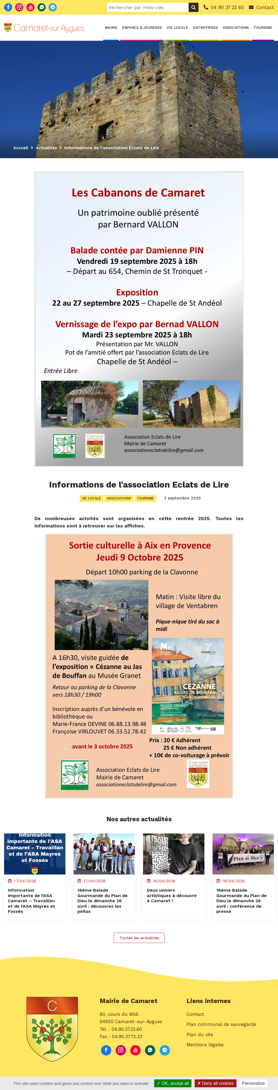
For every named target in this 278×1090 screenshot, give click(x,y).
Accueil (21, 147)
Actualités (48, 147)
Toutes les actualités (139, 945)
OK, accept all (173, 1083)
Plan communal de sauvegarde (221, 1033)
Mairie (111, 28)
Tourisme (263, 28)
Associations (236, 28)
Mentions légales (205, 1054)
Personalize (253, 1083)
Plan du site (200, 1044)
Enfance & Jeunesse (142, 28)
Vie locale (177, 28)
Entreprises (205, 28)
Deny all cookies (215, 1083)
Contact (195, 1023)
